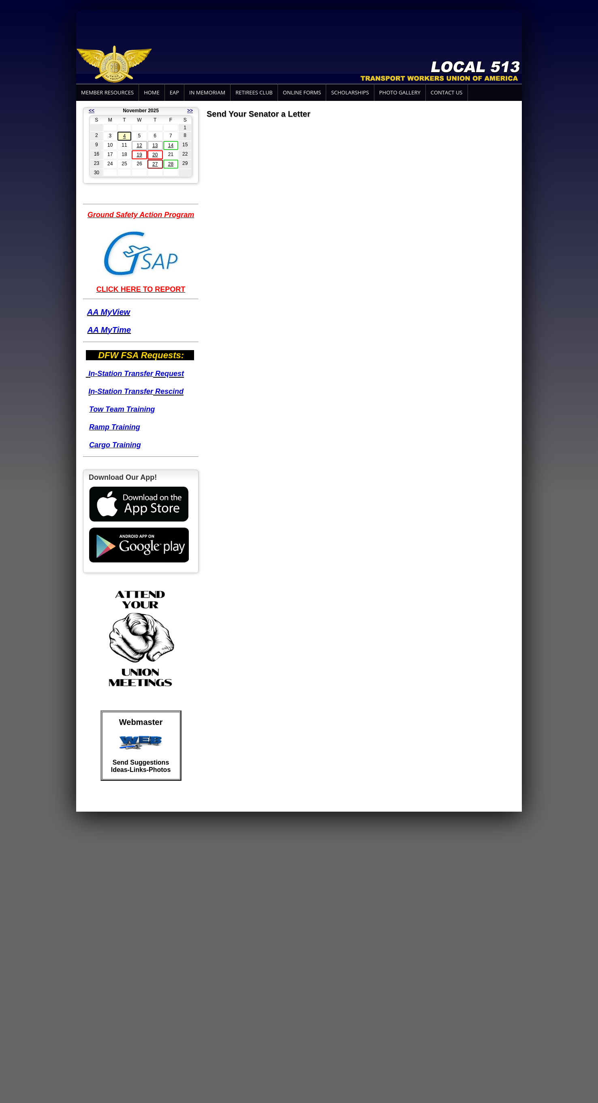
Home (152, 92)
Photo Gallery (400, 92)
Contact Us (447, 92)
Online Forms (302, 92)
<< (91, 110)
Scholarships (350, 92)
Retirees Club (254, 92)
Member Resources (107, 92)
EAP (174, 92)
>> (190, 110)
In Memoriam (207, 92)
